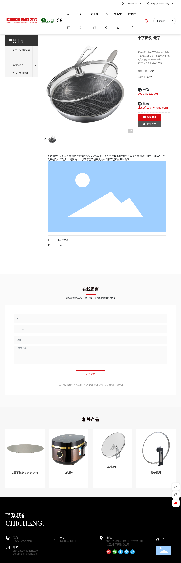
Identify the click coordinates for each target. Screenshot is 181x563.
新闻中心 (118, 20)
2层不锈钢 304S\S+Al (25, 472)
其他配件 (68, 472)
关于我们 (94, 20)
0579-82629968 (148, 93)
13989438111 (68, 540)
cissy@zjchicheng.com (153, 107)
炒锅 (152, 70)
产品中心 (80, 20)
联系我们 (132, 20)
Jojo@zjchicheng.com (26, 553)
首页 (68, 20)
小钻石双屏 (62, 240)
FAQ (106, 20)
